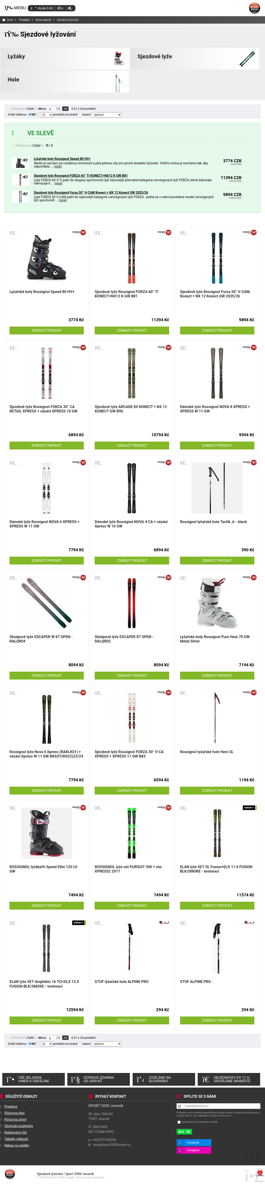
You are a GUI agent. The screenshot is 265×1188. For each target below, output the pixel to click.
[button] (70, 8)
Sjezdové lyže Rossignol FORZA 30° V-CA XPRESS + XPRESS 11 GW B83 (129, 754)
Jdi (65, 108)
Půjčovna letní (14, 1113)
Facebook (193, 1142)
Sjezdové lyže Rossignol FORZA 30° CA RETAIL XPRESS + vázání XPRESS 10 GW (43, 409)
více (58, 166)
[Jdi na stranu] (51, 109)
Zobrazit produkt (46, 330)
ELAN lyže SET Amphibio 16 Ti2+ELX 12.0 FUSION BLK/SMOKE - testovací (44, 983)
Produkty (24, 20)
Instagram (193, 1150)
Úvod (254, 8)
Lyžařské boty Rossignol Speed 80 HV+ (62, 159)
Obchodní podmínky (18, 1126)
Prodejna (10, 1106)
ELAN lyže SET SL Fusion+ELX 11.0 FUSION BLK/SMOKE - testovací (216, 869)
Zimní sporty (43, 20)
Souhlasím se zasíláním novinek (199, 1121)
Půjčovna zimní (15, 1119)
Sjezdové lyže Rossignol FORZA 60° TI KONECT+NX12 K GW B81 (81, 176)
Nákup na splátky (16, 1145)
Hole (13, 79)
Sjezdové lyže (154, 56)
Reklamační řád (15, 1132)
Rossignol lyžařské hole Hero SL (207, 752)
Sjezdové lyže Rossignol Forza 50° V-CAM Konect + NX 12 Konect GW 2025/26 (91, 192)
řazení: (101, 114)
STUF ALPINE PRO (195, 981)
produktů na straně (59, 114)
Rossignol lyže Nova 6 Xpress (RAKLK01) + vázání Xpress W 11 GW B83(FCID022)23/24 (46, 754)
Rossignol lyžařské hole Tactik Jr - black (213, 522)
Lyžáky (16, 56)
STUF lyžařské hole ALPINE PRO (121, 981)
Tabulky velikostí (16, 1139)
